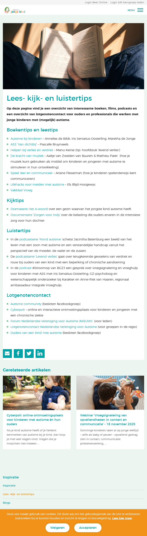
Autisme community (26, 304)
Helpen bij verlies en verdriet (32, 150)
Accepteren (88, 527)
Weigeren (57, 527)
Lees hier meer (122, 518)
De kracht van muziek (27, 155)
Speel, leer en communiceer (32, 173)
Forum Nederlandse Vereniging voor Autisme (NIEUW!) (51, 321)
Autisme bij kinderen (26, 138)
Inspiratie (11, 477)
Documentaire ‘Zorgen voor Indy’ (35, 215)
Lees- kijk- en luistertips (18, 494)
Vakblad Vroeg (21, 190)
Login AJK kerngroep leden (127, 2)
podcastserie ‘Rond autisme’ (40, 239)
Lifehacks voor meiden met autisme (37, 184)
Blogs (6, 503)
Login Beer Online (96, 2)
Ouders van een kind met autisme (36, 332)
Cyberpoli (18, 309)
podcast (25, 268)
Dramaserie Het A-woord (29, 209)
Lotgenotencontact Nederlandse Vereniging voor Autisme (54, 326)
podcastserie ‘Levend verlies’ (37, 256)
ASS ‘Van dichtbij (23, 144)
